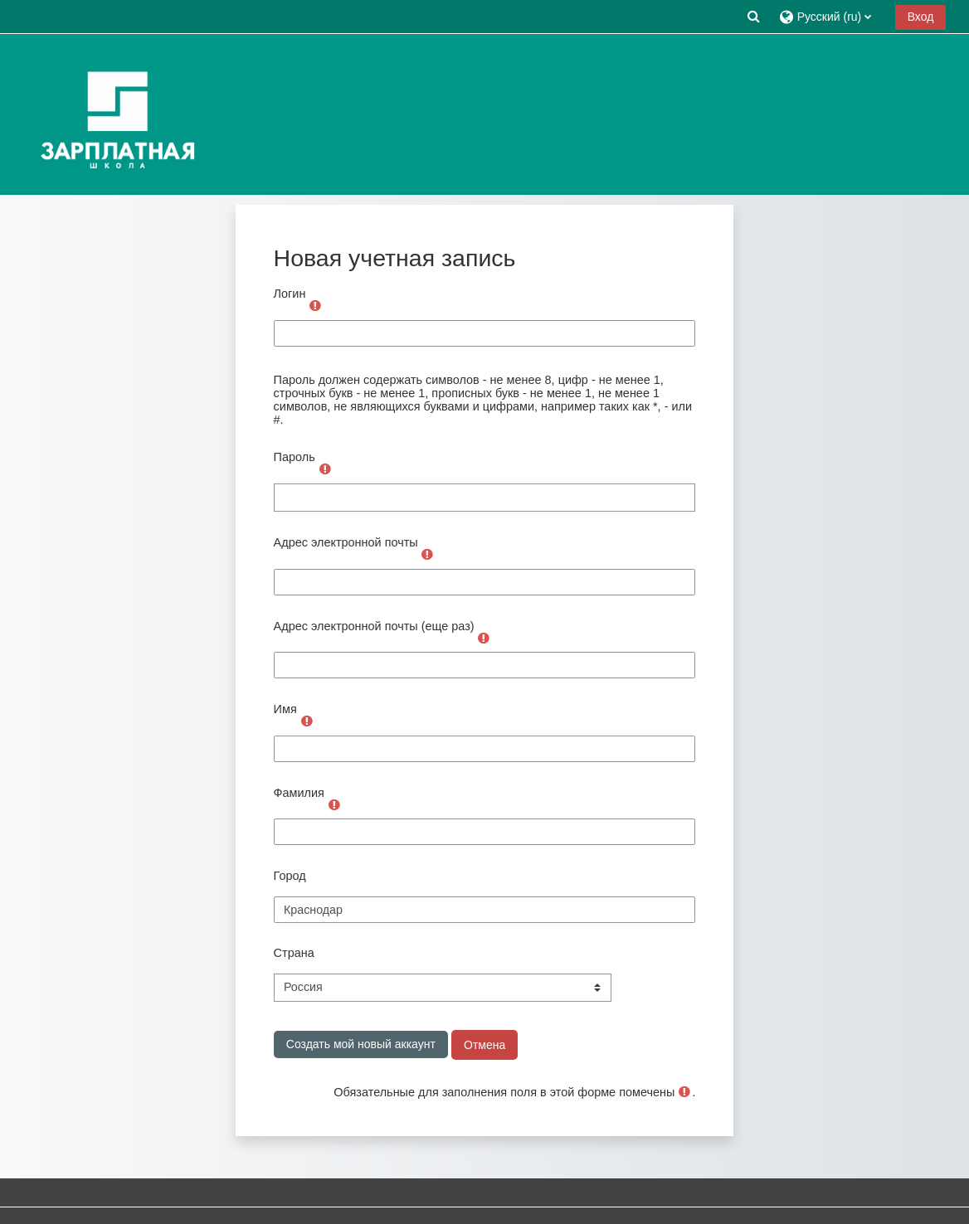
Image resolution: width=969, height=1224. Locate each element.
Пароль (294, 457)
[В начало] (113, 113)
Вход (921, 16)
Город (290, 875)
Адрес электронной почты (346, 542)
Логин (290, 293)
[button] (753, 16)
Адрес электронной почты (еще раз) (374, 626)
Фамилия (299, 792)
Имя (285, 709)
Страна (294, 952)
